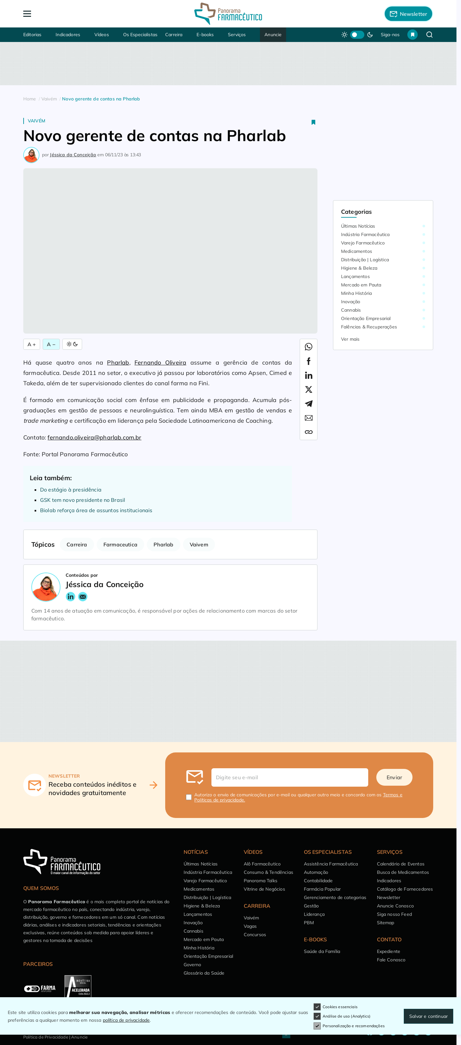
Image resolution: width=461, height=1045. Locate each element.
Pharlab (118, 362)
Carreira (173, 34)
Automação (316, 872)
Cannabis (351, 310)
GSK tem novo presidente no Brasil (82, 500)
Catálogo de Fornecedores (405, 889)
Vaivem (199, 544)
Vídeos (101, 34)
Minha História (356, 293)
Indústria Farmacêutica (365, 234)
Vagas (250, 926)
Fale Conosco (391, 960)
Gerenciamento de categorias (335, 897)
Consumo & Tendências (268, 872)
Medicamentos (356, 251)
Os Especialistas (140, 34)
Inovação (350, 302)
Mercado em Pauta (361, 285)
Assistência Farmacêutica (331, 864)
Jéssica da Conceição (73, 155)
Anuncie (273, 34)
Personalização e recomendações (349, 1025)
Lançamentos (355, 276)
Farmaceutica (120, 544)
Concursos (255, 934)
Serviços (237, 34)
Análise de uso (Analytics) (342, 1016)
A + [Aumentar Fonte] (31, 344)
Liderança (314, 914)
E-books (205, 34)
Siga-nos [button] (390, 34)
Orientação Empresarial (366, 318)
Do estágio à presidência (71, 489)
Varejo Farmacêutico (363, 243)
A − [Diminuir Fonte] (51, 344)
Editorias (32, 34)
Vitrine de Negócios (264, 889)
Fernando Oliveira (160, 362)
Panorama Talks (260, 881)
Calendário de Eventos (400, 864)
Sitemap (385, 923)
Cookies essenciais (336, 1006)
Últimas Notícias (358, 226)
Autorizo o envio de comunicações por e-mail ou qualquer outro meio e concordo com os (298, 797)
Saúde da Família (322, 951)
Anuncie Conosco (395, 906)
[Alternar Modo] (72, 344)
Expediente (389, 951)
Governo (192, 964)
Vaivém (36, 121)
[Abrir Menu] (64, 13)
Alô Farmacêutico (262, 864)
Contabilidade (318, 881)
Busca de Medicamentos (403, 872)
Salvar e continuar (428, 1016)
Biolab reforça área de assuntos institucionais (96, 510)
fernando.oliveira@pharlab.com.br (94, 437)
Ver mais (350, 339)
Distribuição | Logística (365, 260)
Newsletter (389, 897)
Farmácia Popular (322, 889)
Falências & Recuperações (369, 327)
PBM (309, 923)
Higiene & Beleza (359, 268)
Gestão (311, 906)
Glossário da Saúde (204, 973)
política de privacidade (126, 1020)
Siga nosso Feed (394, 914)
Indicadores (68, 34)
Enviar (394, 777)
